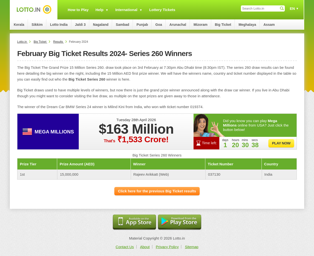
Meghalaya (247, 25)
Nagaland (100, 25)
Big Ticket (223, 25)
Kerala (19, 25)
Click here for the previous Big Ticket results (157, 191)
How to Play (78, 10)
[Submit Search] (282, 8)
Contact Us (125, 247)
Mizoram (201, 25)
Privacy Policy (167, 247)
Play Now (281, 143)
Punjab (142, 25)
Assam (269, 25)
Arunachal (177, 25)
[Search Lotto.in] (263, 8)
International (126, 10)
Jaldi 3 (80, 25)
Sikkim (37, 25)
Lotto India (59, 25)
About (145, 247)
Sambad (122, 25)
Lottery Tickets (162, 10)
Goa (158, 25)
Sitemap (191, 247)
